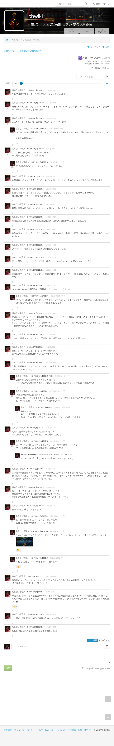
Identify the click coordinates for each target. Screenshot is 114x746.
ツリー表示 (92, 640)
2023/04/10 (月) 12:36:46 (39, 162)
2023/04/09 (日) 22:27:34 (35, 176)
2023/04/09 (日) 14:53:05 (35, 149)
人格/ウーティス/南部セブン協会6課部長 (22, 51)
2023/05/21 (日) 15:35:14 (35, 229)
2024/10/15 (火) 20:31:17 (35, 576)
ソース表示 (94, 68)
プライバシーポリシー (24, 730)
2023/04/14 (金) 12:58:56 (35, 217)
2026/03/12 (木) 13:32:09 (35, 627)
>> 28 (63, 441)
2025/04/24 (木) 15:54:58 (35, 614)
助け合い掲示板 (58, 730)
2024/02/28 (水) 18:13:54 (35, 428)
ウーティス (93, 47)
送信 (8, 668)
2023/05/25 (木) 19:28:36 (35, 245)
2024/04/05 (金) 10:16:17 (35, 469)
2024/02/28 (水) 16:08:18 (40, 376)
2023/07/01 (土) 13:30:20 (35, 257)
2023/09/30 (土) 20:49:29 (35, 334)
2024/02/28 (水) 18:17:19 (39, 441)
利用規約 (8, 730)
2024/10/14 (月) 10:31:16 (39, 558)
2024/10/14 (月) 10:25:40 (39, 531)
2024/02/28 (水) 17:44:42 (44, 407)
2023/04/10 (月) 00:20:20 (35, 189)
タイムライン (104, 640)
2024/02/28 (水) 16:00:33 (35, 362)
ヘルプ (40, 730)
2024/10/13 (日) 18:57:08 (35, 506)
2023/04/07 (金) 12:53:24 (35, 90)
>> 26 (68, 407)
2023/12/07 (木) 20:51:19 (35, 347)
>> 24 (68, 376)
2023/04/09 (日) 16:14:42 (39, 129)
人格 (106, 47)
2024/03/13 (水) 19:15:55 (58, 454)
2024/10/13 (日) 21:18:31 (39, 516)
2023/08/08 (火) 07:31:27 (39, 296)
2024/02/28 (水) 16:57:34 (39, 391)
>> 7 (61, 128)
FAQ (47, 730)
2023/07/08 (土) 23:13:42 (35, 270)
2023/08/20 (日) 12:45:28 (35, 313)
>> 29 (70, 454)
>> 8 (62, 162)
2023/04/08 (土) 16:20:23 (35, 118)
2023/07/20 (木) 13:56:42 (35, 285)
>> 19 (63, 296)
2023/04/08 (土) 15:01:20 (35, 103)
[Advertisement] (30, 700)
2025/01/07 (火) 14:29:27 (35, 592)
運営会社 (88, 730)
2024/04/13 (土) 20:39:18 (35, 487)
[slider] (21, 83)
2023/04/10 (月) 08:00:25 (35, 204)
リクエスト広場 (75, 730)
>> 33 (63, 516)
